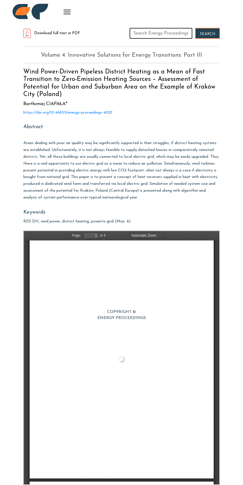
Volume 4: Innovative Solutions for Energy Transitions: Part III (121, 55)
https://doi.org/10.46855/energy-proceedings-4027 (68, 112)
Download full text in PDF (51, 33)
